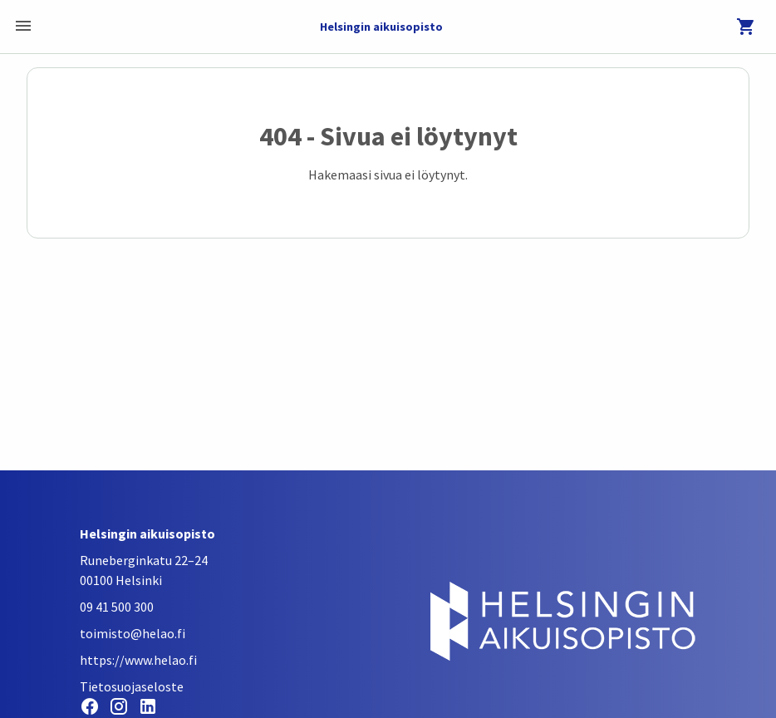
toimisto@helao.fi (132, 633)
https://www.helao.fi (138, 660)
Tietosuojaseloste (132, 686)
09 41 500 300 (117, 606)
